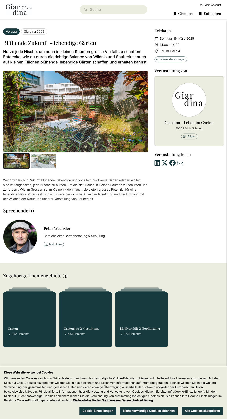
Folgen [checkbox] (189, 136)
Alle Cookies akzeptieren (202, 411)
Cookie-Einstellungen (97, 411)
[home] (19, 9)
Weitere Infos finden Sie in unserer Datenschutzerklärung (113, 400)
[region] (113, 392)
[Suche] (114, 9)
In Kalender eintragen (170, 59)
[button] (16, 161)
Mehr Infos (54, 244)
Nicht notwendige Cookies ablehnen (149, 411)
